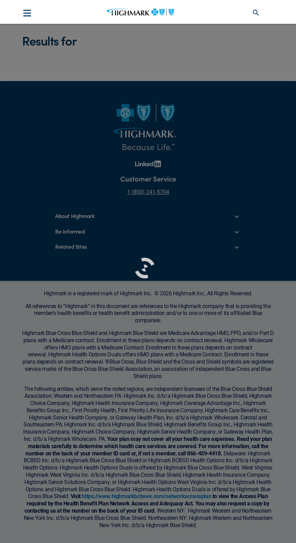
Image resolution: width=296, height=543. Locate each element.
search (256, 13)
